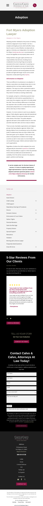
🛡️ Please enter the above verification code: (17, 409)
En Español (21, 472)
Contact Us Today (21, 341)
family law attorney (18, 52)
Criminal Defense (21, 464)
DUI (21, 467)
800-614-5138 (21, 455)
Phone (8, 382)
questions (25, 148)
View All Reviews (13, 323)
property (26, 74)
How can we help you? (12, 396)
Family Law (21, 470)
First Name (9, 373)
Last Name (9, 378)
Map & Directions (21, 451)
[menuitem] (21, 194)
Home (21, 462)
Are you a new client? (12, 392)
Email (8, 387)
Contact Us (21, 484)
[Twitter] (25, 479)
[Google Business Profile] (18, 479)
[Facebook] (21, 479)
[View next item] (11, 318)
